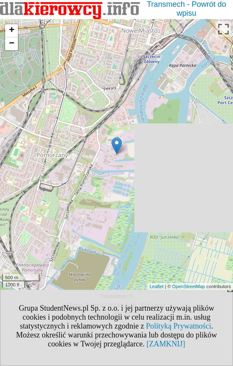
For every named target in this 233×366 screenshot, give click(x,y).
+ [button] (11, 30)
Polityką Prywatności (178, 326)
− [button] (11, 43)
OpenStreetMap (188, 286)
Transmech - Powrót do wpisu (186, 8)
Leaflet (157, 286)
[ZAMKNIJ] (165, 344)
